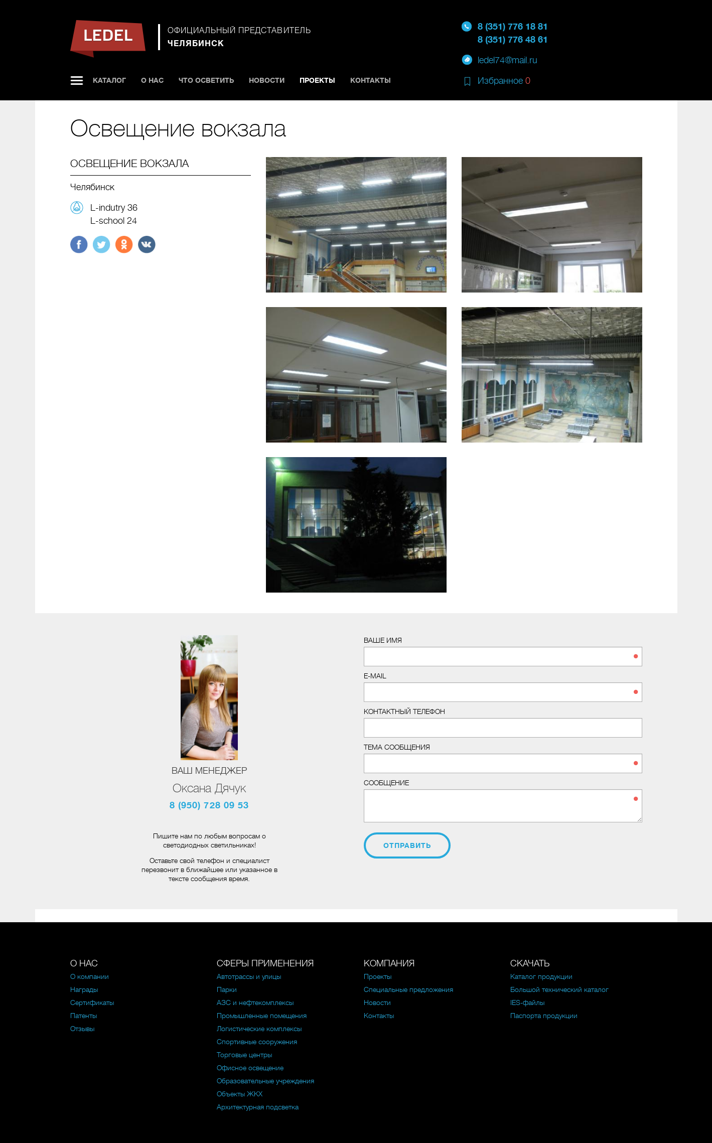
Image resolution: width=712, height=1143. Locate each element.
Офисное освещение (250, 1068)
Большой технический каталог (559, 989)
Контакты (370, 80)
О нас (152, 80)
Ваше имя (383, 640)
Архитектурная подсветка (258, 1107)
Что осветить (206, 80)
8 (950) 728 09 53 (209, 805)
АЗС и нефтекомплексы (255, 1002)
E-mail (375, 676)
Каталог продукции (541, 976)
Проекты (317, 80)
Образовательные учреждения (265, 1081)
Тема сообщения (397, 747)
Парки (227, 989)
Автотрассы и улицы (249, 976)
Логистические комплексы (259, 1029)
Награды (84, 989)
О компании (89, 976)
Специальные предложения (408, 989)
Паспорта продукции (544, 1016)
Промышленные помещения (262, 1016)
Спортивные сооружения (257, 1042)
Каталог (109, 80)
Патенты (83, 1016)
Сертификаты (92, 1002)
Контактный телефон (404, 711)
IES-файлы (527, 1002)
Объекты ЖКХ (239, 1094)
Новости (266, 80)
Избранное (504, 81)
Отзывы (82, 1029)
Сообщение (386, 783)
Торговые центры (244, 1055)
